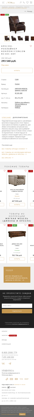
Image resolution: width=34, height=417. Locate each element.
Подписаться (17, 311)
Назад (29, 11)
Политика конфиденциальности (11, 373)
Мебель (17, 107)
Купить (17, 204)
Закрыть (22, 414)
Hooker (17, 84)
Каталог (12, 7)
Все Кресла (7, 158)
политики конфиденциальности (20, 324)
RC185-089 (18, 93)
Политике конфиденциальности (9, 414)
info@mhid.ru (8, 370)
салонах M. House (19, 384)
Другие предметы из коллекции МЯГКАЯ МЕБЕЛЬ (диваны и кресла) (16, 278)
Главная (5, 7)
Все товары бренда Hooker (14, 149)
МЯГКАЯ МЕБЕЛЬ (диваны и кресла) (21, 89)
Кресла (26, 7)
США (16, 79)
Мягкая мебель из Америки (21, 105)
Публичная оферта (7, 375)
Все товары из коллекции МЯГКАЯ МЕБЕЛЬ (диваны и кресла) (16, 153)
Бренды (4, 340)
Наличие (9, 335)
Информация (6, 344)
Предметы (19, 7)
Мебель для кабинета (22, 102)
